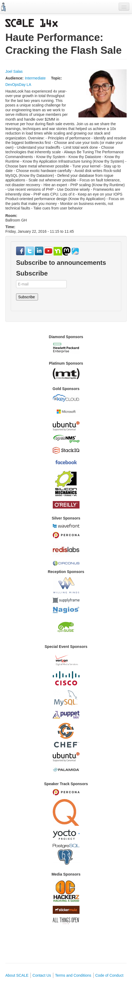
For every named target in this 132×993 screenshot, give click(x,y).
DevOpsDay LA (18, 84)
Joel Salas (14, 71)
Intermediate (35, 78)
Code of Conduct (109, 975)
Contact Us (41, 975)
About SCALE (16, 975)
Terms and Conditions (73, 975)
